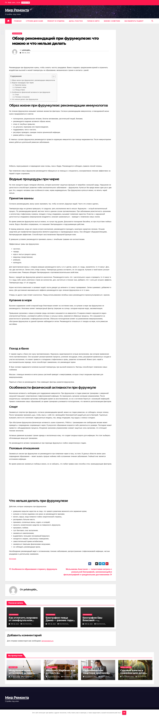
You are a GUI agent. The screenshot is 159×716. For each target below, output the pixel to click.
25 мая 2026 (15, 676)
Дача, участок (76, 21)
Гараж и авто (93, 21)
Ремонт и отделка (55, 21)
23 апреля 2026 (91, 676)
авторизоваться (47, 641)
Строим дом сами (34, 21)
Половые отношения (22, 97)
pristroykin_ (26, 50)
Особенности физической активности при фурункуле (31, 92)
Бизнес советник (112, 21)
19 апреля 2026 (128, 676)
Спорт (17, 94)
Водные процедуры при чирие (23, 83)
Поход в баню (20, 90)
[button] (152, 21)
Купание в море (20, 87)
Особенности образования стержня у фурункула (33, 569)
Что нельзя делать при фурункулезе (25, 99)
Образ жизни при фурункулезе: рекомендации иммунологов (33, 80)
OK (124, 712)
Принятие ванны (20, 85)
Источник (12, 559)
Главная (17, 21)
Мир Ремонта (17, 10)
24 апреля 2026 (54, 676)
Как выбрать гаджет (134, 21)
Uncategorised (17, 33)
